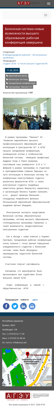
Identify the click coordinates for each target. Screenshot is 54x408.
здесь (35, 299)
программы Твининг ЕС (19, 86)
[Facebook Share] (6, 306)
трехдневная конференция (20, 83)
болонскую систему (17, 79)
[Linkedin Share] (23, 306)
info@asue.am (20, 342)
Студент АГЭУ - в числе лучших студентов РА (25, 63)
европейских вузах (16, 75)
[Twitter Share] (15, 306)
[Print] (32, 306)
